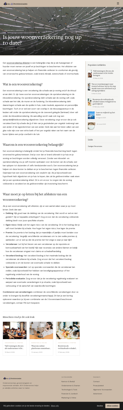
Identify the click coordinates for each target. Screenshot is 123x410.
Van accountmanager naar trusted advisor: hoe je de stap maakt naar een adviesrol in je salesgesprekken (104, 87)
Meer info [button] (55, 406)
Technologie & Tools (69, 390)
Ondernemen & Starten (71, 386)
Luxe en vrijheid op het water (105, 114)
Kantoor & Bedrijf (68, 381)
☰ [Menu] (118, 3)
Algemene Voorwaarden (102, 390)
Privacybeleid (98, 386)
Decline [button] (100, 406)
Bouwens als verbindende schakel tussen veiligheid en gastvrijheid (104, 101)
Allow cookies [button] (112, 406)
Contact (96, 381)
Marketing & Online (69, 398)
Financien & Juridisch (70, 394)
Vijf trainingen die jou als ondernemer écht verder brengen (103, 73)
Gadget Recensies (95, 146)
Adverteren (97, 394)
